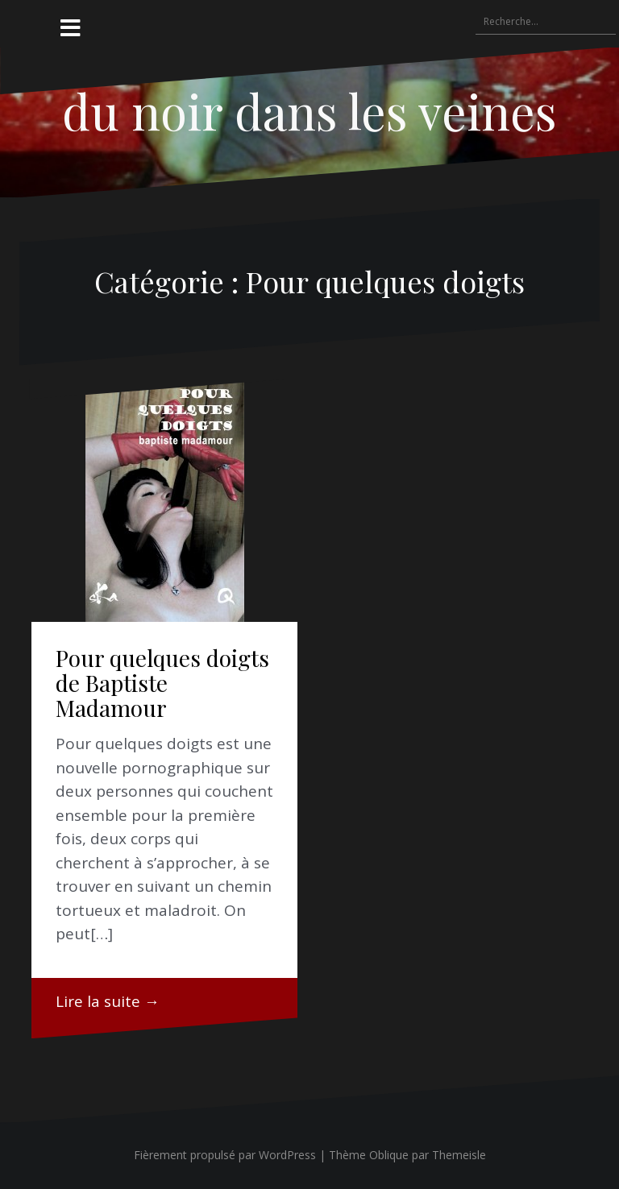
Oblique (389, 1154)
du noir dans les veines (309, 110)
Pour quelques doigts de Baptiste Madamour (162, 683)
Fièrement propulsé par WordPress (225, 1154)
